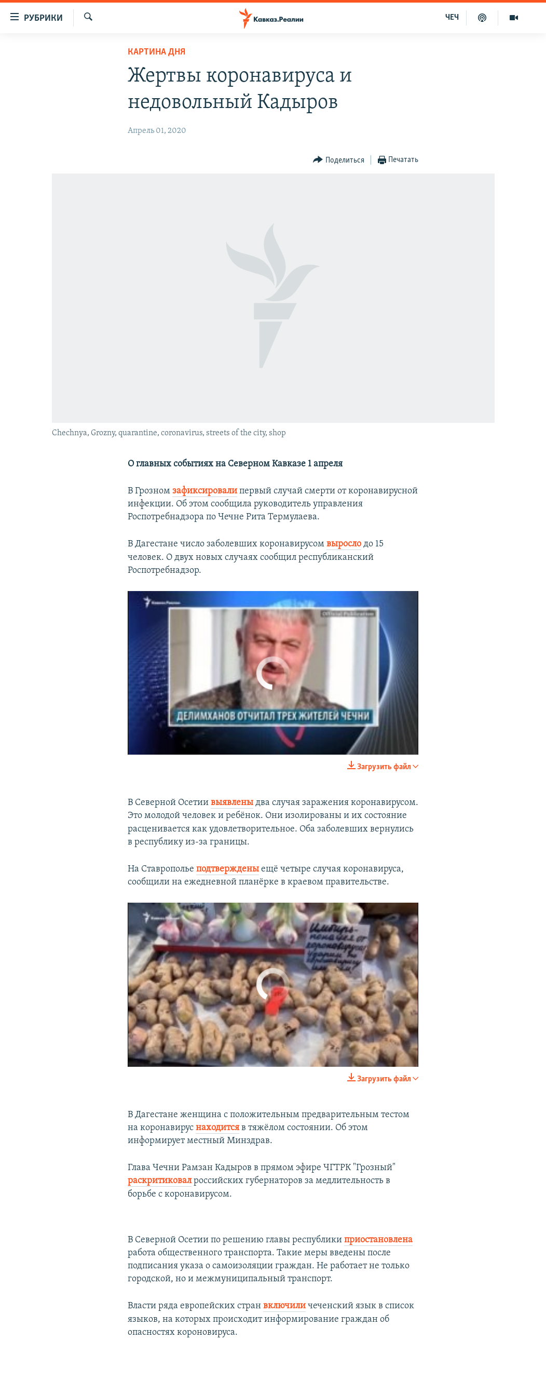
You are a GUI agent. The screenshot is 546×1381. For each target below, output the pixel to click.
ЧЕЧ (452, 18)
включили (284, 1306)
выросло (343, 544)
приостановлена (378, 1240)
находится (217, 1128)
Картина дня (156, 52)
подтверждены (227, 869)
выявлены (232, 803)
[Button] (338, 160)
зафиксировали (204, 491)
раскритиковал (160, 1181)
